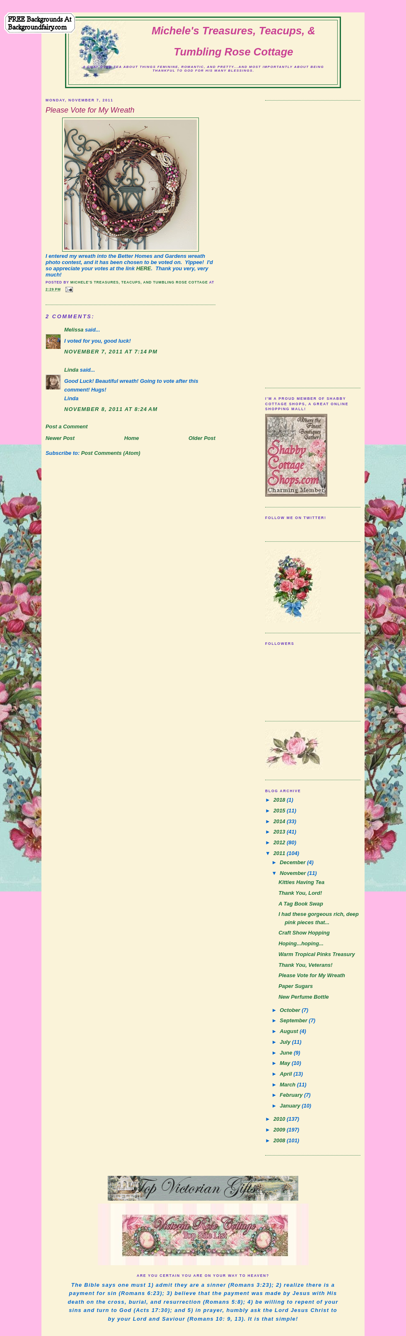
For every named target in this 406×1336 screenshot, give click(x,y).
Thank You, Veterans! (305, 965)
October (291, 1010)
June (287, 1053)
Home (131, 438)
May (286, 1063)
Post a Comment (66, 426)
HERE (143, 268)
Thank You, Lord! (300, 893)
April (286, 1074)
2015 (280, 810)
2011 (280, 853)
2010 (280, 1119)
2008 (280, 1140)
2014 (280, 821)
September (294, 1020)
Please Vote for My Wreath (311, 975)
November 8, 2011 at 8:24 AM (110, 409)
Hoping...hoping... (301, 943)
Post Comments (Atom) (110, 453)
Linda (71, 370)
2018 (280, 800)
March (288, 1084)
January (291, 1106)
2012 (280, 842)
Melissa (73, 330)
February (292, 1095)
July (286, 1042)
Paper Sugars (295, 986)
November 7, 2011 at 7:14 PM (110, 351)
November (293, 873)
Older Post (201, 438)
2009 (280, 1130)
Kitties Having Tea (301, 882)
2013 (280, 832)
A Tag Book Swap (300, 904)
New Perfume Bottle (303, 997)
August (290, 1031)
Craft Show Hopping (304, 933)
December (293, 862)
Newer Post (60, 438)
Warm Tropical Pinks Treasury (316, 954)
